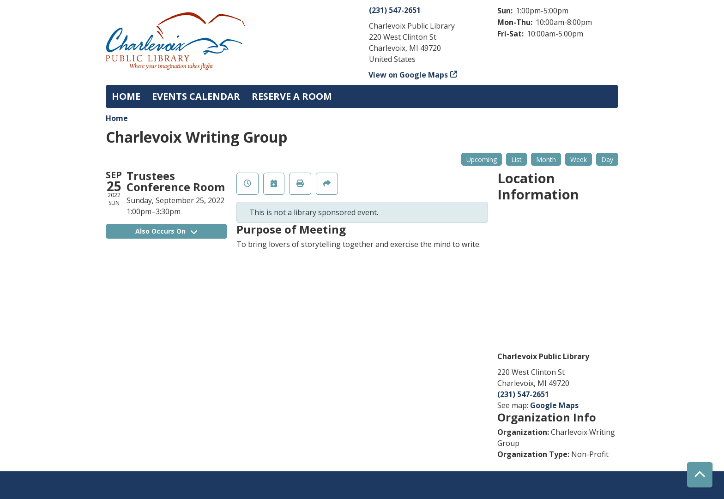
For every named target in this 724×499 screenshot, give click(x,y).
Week (578, 159)
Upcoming (481, 159)
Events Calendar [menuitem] (196, 96)
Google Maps (554, 405)
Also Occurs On (166, 231)
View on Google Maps (408, 75)
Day (607, 159)
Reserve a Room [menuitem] (292, 96)
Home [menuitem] (126, 96)
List (516, 159)
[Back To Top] (699, 474)
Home (117, 118)
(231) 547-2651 (395, 10)
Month (546, 159)
